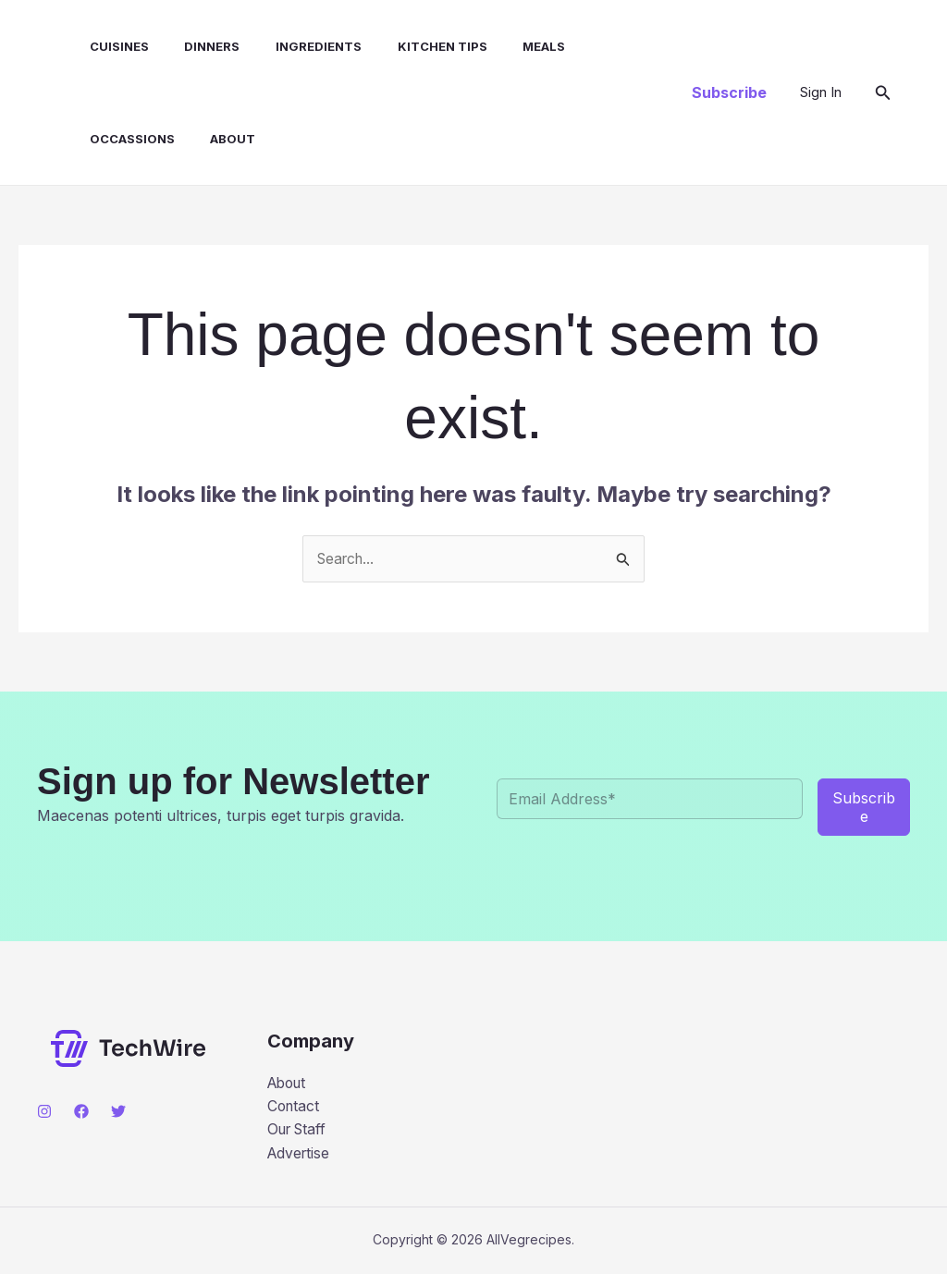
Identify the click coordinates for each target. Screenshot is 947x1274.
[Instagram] (44, 1112)
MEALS (504, 46)
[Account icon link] (821, 92)
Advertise (300, 1154)
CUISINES (103, 46)
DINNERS (190, 46)
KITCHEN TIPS (408, 46)
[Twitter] (118, 1112)
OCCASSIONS (597, 46)
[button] (729, 92)
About (96, 138)
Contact (294, 1106)
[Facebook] (81, 1112)
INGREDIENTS (291, 46)
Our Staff (299, 1130)
